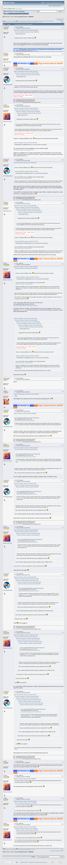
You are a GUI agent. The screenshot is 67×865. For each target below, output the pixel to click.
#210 (63, 410)
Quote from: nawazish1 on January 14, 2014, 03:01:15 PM (26, 447)
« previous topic (60, 19)
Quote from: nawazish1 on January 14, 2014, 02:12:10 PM (26, 266)
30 (44, 21)
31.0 (20, 11)
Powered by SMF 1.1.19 (25, 862)
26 (38, 21)
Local (12, 16)
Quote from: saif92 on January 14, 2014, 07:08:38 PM (25, 778)
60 (35, 22)
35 (51, 21)
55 (28, 22)
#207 (63, 264)
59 (34, 22)
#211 (63, 445)
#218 (63, 776)
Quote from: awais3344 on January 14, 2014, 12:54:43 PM (27, 32)
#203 (63, 68)
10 (15, 21)
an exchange (23, 310)
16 (24, 21)
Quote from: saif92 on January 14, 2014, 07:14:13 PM (25, 826)
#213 (63, 527)
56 (30, 22)
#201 (63, 27)
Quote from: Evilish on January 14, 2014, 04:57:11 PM (25, 694)
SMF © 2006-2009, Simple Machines (39, 862)
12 (18, 21)
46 (15, 22)
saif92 (5, 761)
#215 (63, 632)
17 (25, 21)
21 (31, 21)
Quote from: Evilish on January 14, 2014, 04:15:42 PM (25, 577)
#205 (63, 160)
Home (6, 13)
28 (41, 21)
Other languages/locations (21, 16)
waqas (5, 390)
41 (8, 22)
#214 (63, 574)
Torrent (22, 11)
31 (45, 21)
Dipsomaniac (6, 378)
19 (28, 21)
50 (21, 22)
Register (22, 13)
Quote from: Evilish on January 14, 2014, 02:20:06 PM (25, 413)
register (20, 8)
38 (4, 22)
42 (10, 22)
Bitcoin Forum (6, 16)
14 (21, 21)
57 (31, 22)
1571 (40, 22)
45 (14, 22)
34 (49, 21)
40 (7, 22)
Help (11, 13)
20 (29, 21)
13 (20, 21)
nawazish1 (6, 68)
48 (18, 22)
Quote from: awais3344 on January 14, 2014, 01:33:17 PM (26, 71)
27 (39, 21)
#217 (63, 762)
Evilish (5, 105)
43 (11, 22)
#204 (63, 105)
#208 (63, 378)
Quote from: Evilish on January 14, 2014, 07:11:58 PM (25, 801)
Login (18, 13)
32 (47, 21)
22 (32, 21)
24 (35, 21)
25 (37, 21)
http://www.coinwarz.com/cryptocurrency (24, 150)
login (16, 8)
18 (27, 21)
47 (17, 22)
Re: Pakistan (19, 27)
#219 (63, 798)
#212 (63, 480)
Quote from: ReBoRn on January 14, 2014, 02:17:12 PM (25, 318)
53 (25, 22)
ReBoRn (5, 53)
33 (48, 21)
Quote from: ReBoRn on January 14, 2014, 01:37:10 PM (25, 142)
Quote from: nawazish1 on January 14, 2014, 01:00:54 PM (26, 30)
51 (23, 22)
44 (13, 22)
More (26, 13)
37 (3, 22)
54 (27, 22)
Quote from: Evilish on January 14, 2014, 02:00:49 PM (25, 162)
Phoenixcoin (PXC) (17, 102)
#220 (63, 824)
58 (33, 22)
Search (14, 13)
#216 (63, 692)
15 (22, 21)
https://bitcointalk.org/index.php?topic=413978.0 (26, 305)
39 (6, 22)
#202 (63, 54)
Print (62, 22)
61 (37, 22)
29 (42, 21)
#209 (63, 391)
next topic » (61, 20)
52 (24, 22)
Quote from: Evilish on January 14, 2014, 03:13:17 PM (25, 483)
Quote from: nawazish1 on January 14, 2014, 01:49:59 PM (26, 108)
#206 (63, 203)
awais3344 (6, 27)
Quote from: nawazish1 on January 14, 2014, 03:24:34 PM (26, 530)
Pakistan (31, 16)
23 (34, 21)
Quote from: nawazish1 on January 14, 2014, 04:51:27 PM (26, 635)
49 (20, 22)
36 (52, 21)
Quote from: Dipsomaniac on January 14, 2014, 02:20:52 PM (26, 394)
